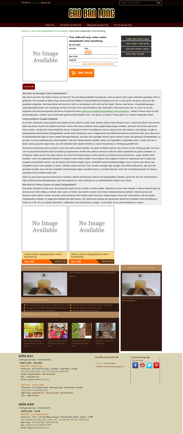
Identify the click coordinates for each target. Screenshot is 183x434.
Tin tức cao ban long (123, 25)
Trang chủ (25, 31)
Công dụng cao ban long (97, 25)
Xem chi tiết (29, 86)
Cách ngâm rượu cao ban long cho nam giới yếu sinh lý (141, 299)
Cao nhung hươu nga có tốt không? (40, 310)
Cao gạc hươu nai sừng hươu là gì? (86, 308)
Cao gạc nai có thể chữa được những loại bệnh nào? (47, 308)
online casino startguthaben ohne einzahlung (49, 31)
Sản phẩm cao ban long (70, 25)
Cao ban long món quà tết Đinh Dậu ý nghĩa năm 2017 (57, 343)
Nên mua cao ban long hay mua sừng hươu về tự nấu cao (33, 343)
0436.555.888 (109, 363)
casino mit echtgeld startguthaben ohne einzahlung (105, 111)
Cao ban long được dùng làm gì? (85, 310)
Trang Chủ (49, 25)
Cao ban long (36, 3)
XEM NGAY (61, 261)
